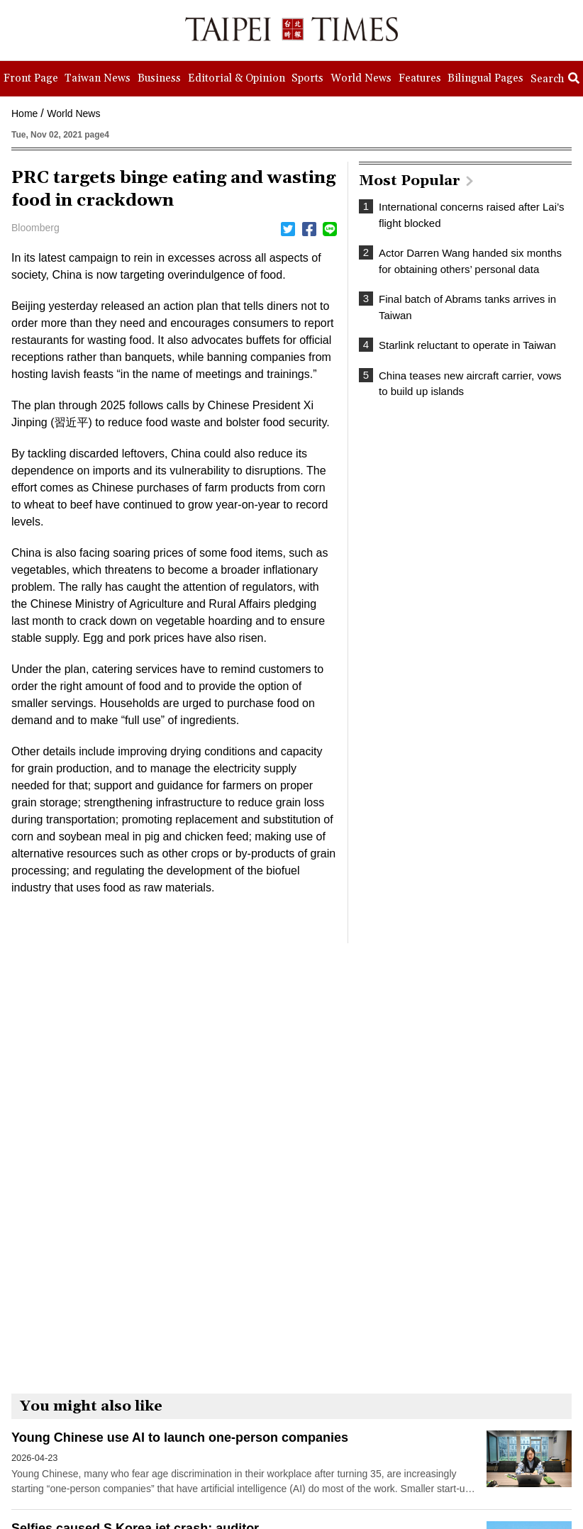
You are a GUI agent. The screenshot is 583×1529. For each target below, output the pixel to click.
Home (24, 113)
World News (73, 113)
